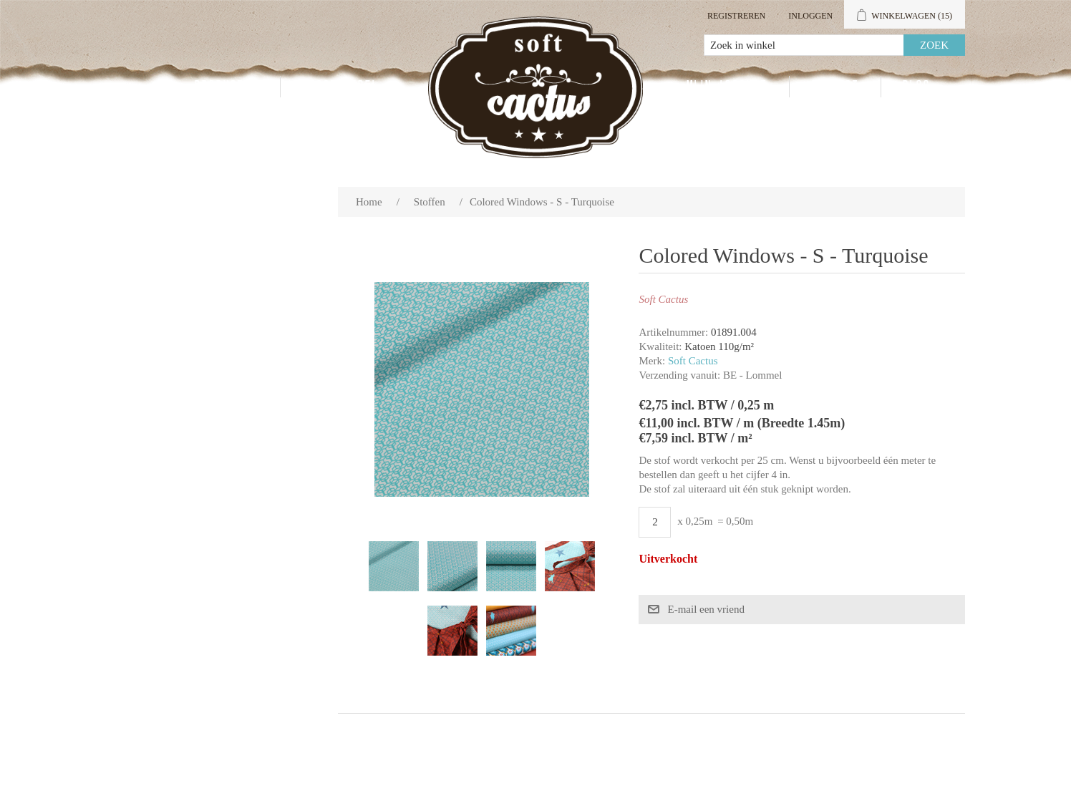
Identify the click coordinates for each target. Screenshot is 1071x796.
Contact (835, 86)
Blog (917, 86)
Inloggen (810, 16)
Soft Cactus (693, 361)
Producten (226, 86)
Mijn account (727, 86)
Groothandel (340, 86)
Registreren (736, 16)
